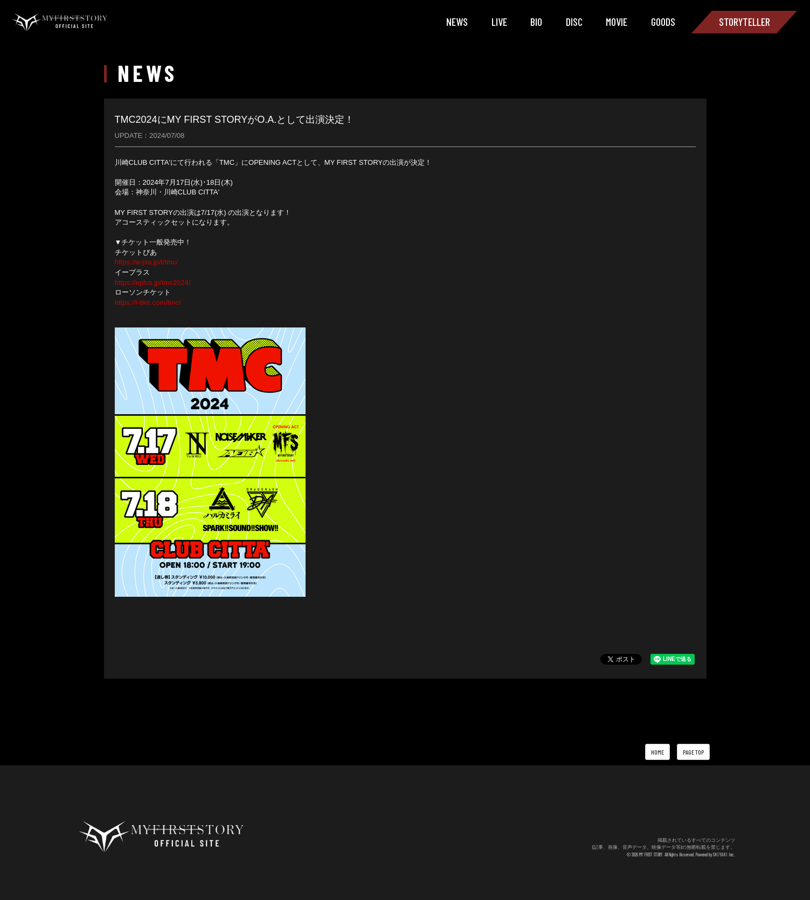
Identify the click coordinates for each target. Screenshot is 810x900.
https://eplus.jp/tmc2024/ (153, 282)
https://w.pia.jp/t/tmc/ (146, 262)
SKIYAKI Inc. (725, 854)
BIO (536, 21)
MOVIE (616, 21)
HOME (657, 752)
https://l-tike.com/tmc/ (148, 302)
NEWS (457, 21)
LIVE (499, 21)
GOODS (663, 21)
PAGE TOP (693, 752)
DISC (574, 21)
